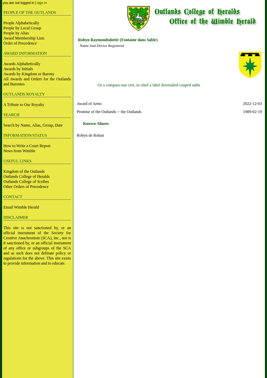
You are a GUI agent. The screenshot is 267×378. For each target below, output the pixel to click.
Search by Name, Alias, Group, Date (33, 125)
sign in (42, 3)
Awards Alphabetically (21, 63)
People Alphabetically (21, 23)
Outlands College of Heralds (26, 176)
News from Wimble (19, 150)
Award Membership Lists (24, 38)
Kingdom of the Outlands (24, 171)
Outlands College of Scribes (26, 181)
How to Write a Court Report (27, 145)
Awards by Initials (18, 68)
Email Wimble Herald (21, 207)
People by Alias (16, 33)
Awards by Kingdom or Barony (28, 74)
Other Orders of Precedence (26, 186)
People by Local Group (22, 28)
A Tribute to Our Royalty (23, 104)
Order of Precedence (20, 43)
